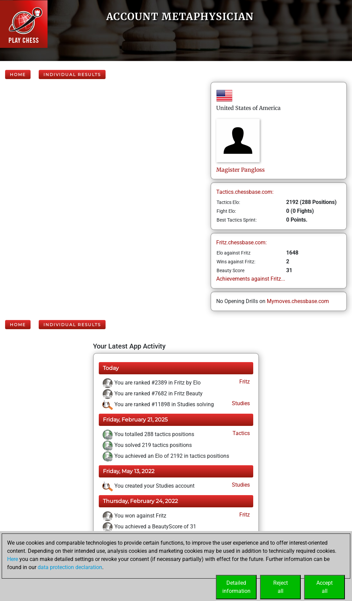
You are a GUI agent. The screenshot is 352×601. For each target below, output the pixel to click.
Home (18, 74)
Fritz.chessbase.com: (241, 242)
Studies (240, 403)
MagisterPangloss (240, 169)
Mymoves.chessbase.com (298, 301)
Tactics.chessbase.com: (245, 192)
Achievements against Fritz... (250, 279)
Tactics (240, 433)
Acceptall (324, 587)
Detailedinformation (236, 587)
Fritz (244, 381)
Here (12, 559)
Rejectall (280, 587)
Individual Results (72, 74)
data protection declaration (70, 567)
